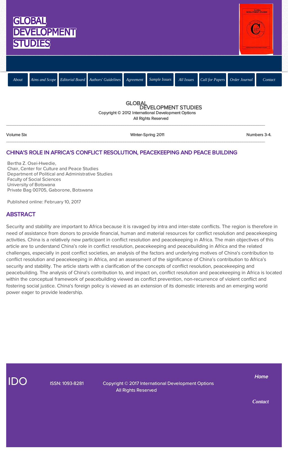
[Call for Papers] (212, 79)
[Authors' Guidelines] (105, 79)
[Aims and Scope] (43, 79)
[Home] (261, 377)
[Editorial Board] (73, 79)
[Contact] (269, 79)
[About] (18, 79)
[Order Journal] (241, 79)
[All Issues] (186, 79)
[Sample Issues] (160, 79)
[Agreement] (135, 79)
